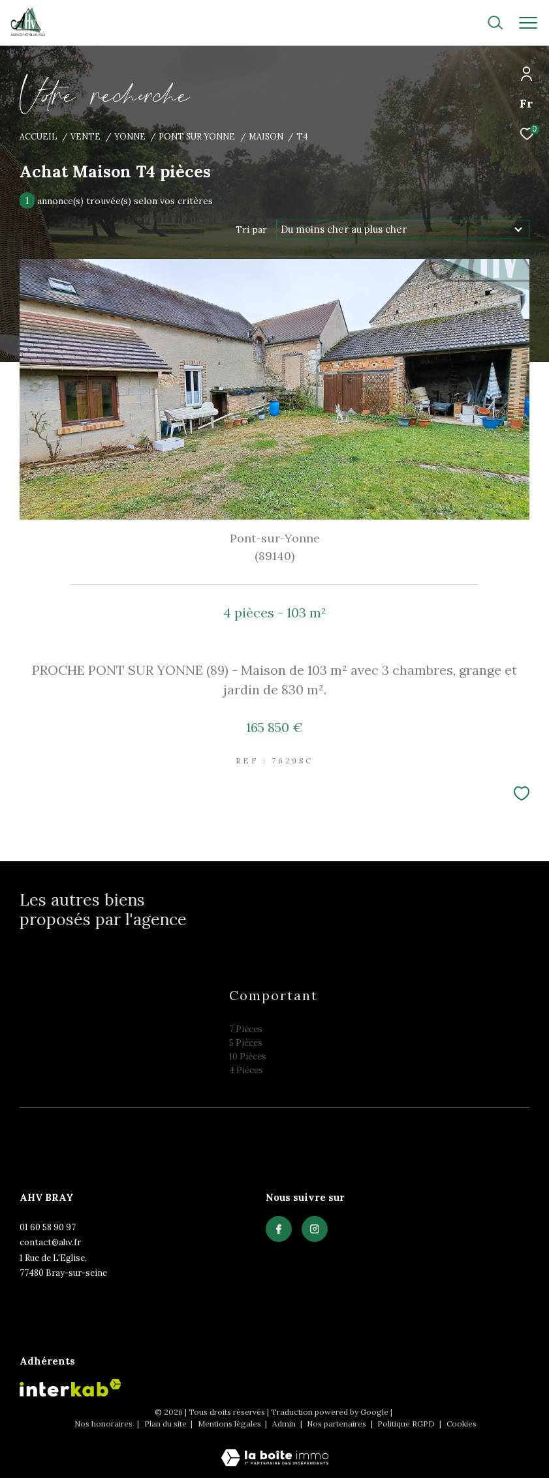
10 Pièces (247, 1056)
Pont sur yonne (197, 136)
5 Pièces (245, 1042)
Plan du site (166, 1423)
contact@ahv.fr (50, 1242)
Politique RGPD (406, 1423)
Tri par (251, 229)
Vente (86, 136)
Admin (285, 1423)
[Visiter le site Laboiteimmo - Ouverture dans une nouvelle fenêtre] (274, 1449)
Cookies (462, 1423)
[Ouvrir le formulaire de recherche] (460, 23)
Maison (266, 136)
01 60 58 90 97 (48, 1227)
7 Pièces (245, 1029)
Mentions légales (230, 1423)
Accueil (38, 136)
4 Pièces (246, 1070)
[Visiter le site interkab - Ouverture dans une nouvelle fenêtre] (70, 1388)
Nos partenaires (337, 1423)
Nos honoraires (104, 1423)
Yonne (130, 136)
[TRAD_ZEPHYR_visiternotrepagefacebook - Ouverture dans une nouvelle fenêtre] (279, 1229)
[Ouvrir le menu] (528, 23)
